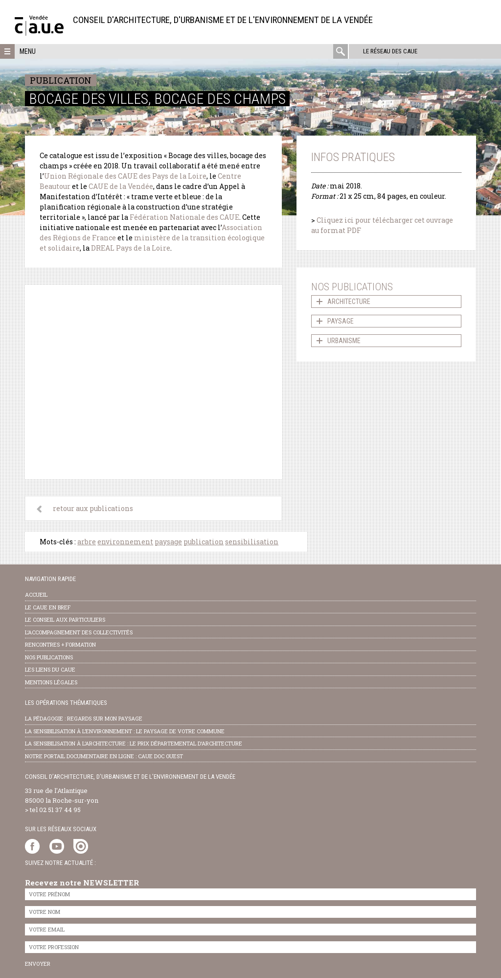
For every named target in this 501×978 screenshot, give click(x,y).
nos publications (49, 657)
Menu (28, 51)
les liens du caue (50, 669)
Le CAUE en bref (47, 607)
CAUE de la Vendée (121, 186)
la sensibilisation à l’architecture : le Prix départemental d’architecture (133, 743)
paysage (168, 541)
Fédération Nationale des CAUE (184, 217)
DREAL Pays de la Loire (130, 248)
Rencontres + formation (60, 644)
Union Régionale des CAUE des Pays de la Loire (125, 176)
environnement (125, 541)
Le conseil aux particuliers (65, 619)
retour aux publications (93, 508)
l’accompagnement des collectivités (79, 632)
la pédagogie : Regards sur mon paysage (83, 718)
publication (203, 541)
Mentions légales (51, 682)
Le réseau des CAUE (390, 51)
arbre (86, 541)
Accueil (36, 594)
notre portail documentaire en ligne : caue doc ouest (104, 756)
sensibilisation (251, 541)
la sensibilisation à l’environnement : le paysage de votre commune (125, 731)
